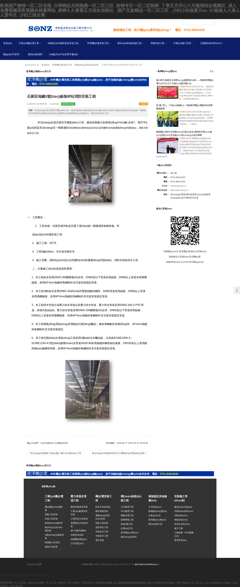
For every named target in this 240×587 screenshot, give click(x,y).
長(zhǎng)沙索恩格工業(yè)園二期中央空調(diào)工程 (55, 453)
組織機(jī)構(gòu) (79, 538)
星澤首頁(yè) (180, 539)
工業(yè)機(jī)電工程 (29, 43)
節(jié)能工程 (127, 523)
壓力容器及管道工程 (78, 498)
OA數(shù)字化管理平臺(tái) (63, 54)
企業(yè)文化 (127, 527)
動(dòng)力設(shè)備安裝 (53, 528)
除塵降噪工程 (127, 519)
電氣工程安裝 (51, 513)
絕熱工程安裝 (51, 546)
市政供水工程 (101, 531)
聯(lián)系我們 (35, 54)
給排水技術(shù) (182, 523)
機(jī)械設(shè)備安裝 (54, 508)
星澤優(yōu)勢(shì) (130, 532)
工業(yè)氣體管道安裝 (79, 512)
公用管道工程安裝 (79, 518)
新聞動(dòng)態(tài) (157, 510)
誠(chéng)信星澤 (129, 536)
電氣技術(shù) (181, 519)
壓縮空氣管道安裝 (79, 506)
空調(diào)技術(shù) (183, 510)
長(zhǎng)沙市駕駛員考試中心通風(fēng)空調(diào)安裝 (119, 453)
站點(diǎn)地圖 (34, 563)
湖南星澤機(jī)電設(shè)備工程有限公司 (112, 563)
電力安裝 (99, 539)
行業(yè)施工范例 (183, 43)
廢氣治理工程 (127, 514)
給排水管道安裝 (102, 506)
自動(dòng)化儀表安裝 (54, 536)
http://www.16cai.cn (179, 190)
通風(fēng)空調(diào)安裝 (87, 65)
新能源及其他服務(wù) (157, 498)
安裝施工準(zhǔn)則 (180, 498)
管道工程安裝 (51, 518)
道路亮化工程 (101, 526)
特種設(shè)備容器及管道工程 (64, 43)
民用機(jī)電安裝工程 (99, 43)
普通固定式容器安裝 (79, 524)
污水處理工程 (127, 506)
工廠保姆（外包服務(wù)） (184, 533)
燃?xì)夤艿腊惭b (78, 530)
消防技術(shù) (181, 514)
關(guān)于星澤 (12, 54)
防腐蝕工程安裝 (52, 541)
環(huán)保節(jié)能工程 (130, 43)
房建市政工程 (159, 43)
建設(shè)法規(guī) (183, 506)
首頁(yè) (7, 43)
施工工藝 (178, 527)
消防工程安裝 (101, 522)
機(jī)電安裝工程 (103, 498)
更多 (212, 71)
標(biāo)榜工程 (155, 523)
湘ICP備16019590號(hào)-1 (147, 563)
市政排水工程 (101, 535)
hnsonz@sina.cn (178, 186)
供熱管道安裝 (77, 534)
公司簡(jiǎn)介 (155, 506)
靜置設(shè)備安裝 (54, 522)
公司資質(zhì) (77, 542)
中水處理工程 (127, 510)
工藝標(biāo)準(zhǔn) (212, 43)
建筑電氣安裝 (101, 510)
